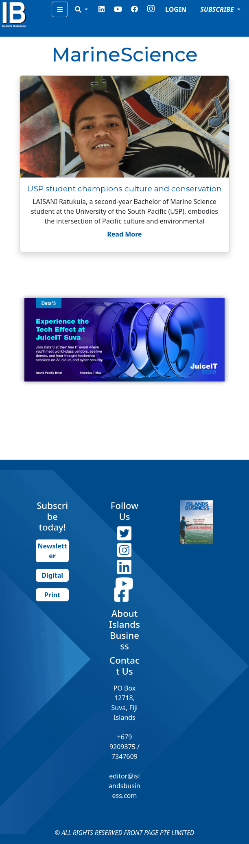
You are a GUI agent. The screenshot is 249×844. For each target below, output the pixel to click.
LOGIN (175, 9)
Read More (124, 234)
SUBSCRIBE (218, 9)
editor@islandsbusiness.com (124, 786)
